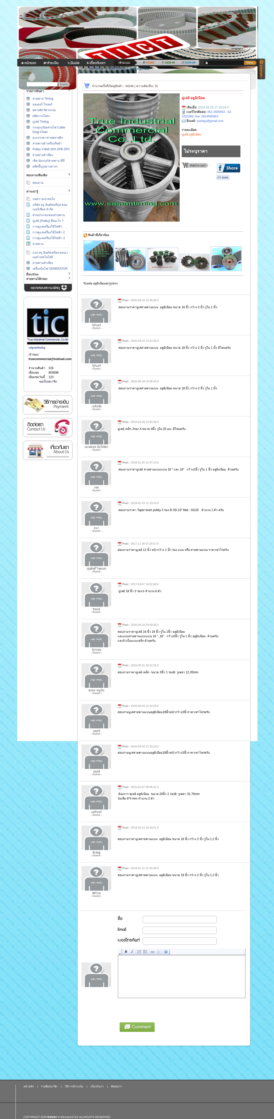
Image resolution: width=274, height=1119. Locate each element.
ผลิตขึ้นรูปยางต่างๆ (45, 166)
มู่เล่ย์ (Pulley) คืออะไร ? (48, 221)
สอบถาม (38, 183)
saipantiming (37, 347)
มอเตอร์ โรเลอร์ (42, 104)
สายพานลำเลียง (43, 155)
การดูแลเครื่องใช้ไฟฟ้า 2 (49, 232)
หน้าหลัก (29, 1086)
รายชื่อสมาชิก (49, 1086)
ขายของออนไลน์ (68, 1116)
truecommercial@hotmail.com (50, 359)
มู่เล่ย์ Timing (41, 121)
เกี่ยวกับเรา (47, 450)
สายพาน (38, 244)
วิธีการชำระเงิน (47, 405)
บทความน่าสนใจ (44, 199)
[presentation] (156, 1009)
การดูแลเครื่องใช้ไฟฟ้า (47, 226)
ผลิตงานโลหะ (41, 116)
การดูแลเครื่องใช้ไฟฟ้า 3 (49, 238)
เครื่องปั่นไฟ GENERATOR (50, 268)
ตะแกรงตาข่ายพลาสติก (48, 137)
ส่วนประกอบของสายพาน (49, 215)
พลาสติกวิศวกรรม (44, 110)
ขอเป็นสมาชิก (48, 381)
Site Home (96, 68)
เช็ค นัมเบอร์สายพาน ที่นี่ (49, 161)
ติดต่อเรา (47, 427)
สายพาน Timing (43, 98)
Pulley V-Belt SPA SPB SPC (51, 149)
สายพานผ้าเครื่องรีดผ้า (47, 143)
